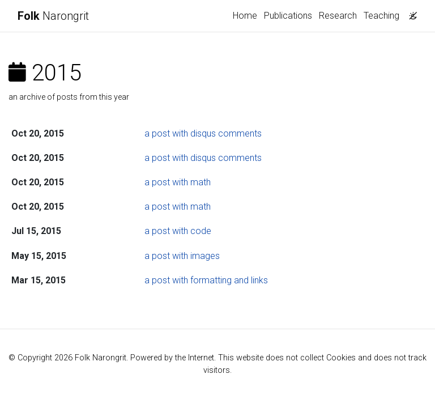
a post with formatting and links (206, 280)
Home (245, 15)
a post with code (177, 231)
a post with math (177, 182)
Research (338, 15)
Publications (288, 15)
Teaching (381, 15)
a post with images (182, 255)
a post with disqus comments (203, 133)
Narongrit (53, 16)
